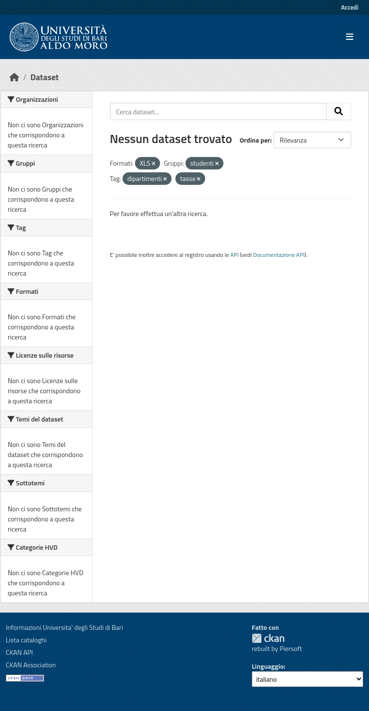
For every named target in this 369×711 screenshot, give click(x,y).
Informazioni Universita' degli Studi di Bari (64, 627)
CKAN (268, 638)
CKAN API (19, 652)
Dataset (44, 77)
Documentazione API (279, 254)
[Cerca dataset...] (218, 111)
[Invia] (338, 111)
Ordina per (255, 140)
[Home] (14, 77)
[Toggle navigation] (349, 37)
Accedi (349, 7)
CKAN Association (31, 665)
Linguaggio (267, 666)
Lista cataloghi (26, 640)
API (234, 254)
